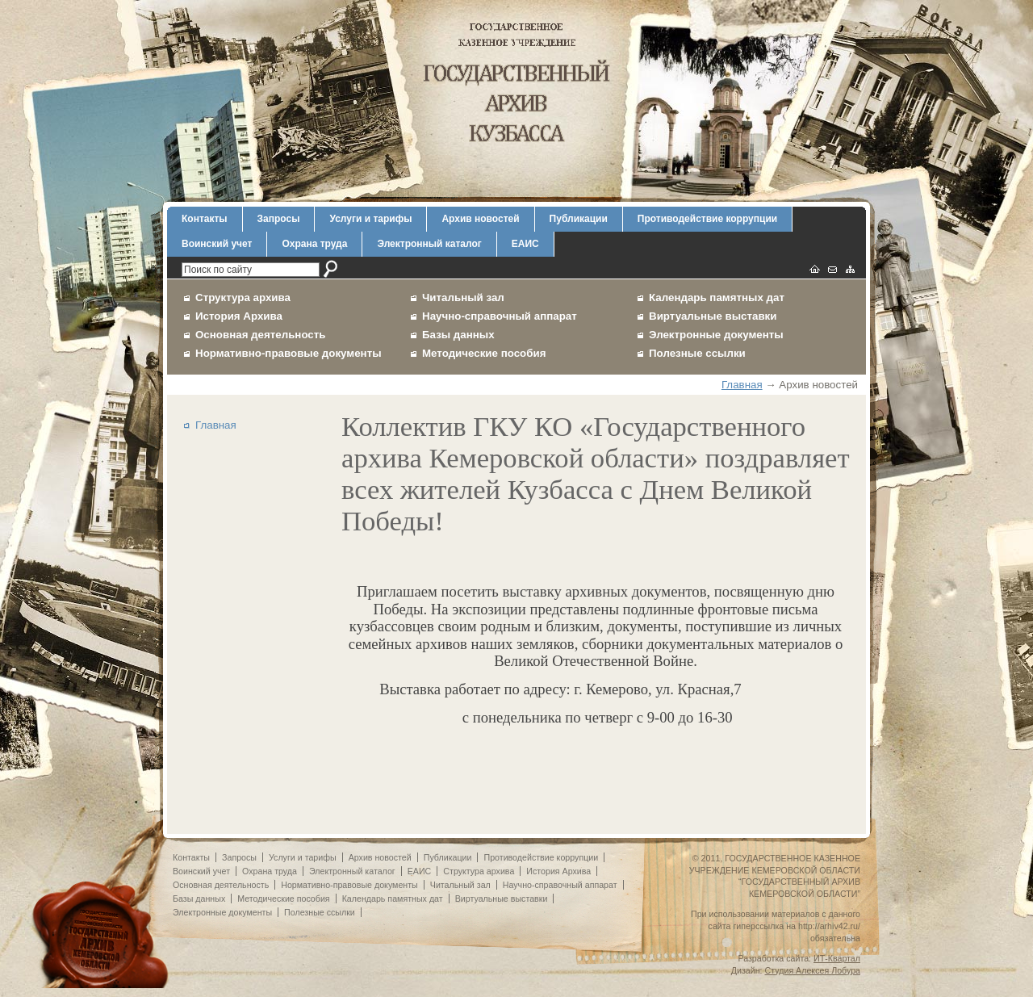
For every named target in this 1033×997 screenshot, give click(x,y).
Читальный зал (463, 297)
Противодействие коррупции (707, 218)
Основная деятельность (260, 335)
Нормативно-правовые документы (288, 353)
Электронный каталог (429, 243)
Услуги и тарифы (370, 218)
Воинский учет (217, 243)
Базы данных (458, 335)
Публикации (579, 218)
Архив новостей (480, 218)
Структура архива (243, 297)
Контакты (205, 218)
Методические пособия (484, 353)
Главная (742, 385)
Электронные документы (716, 335)
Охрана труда (314, 243)
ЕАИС (525, 243)
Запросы (278, 218)
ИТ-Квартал (836, 958)
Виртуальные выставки (713, 316)
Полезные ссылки (697, 353)
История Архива (238, 316)
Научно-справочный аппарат (499, 316)
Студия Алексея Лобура (812, 970)
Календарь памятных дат (716, 297)
